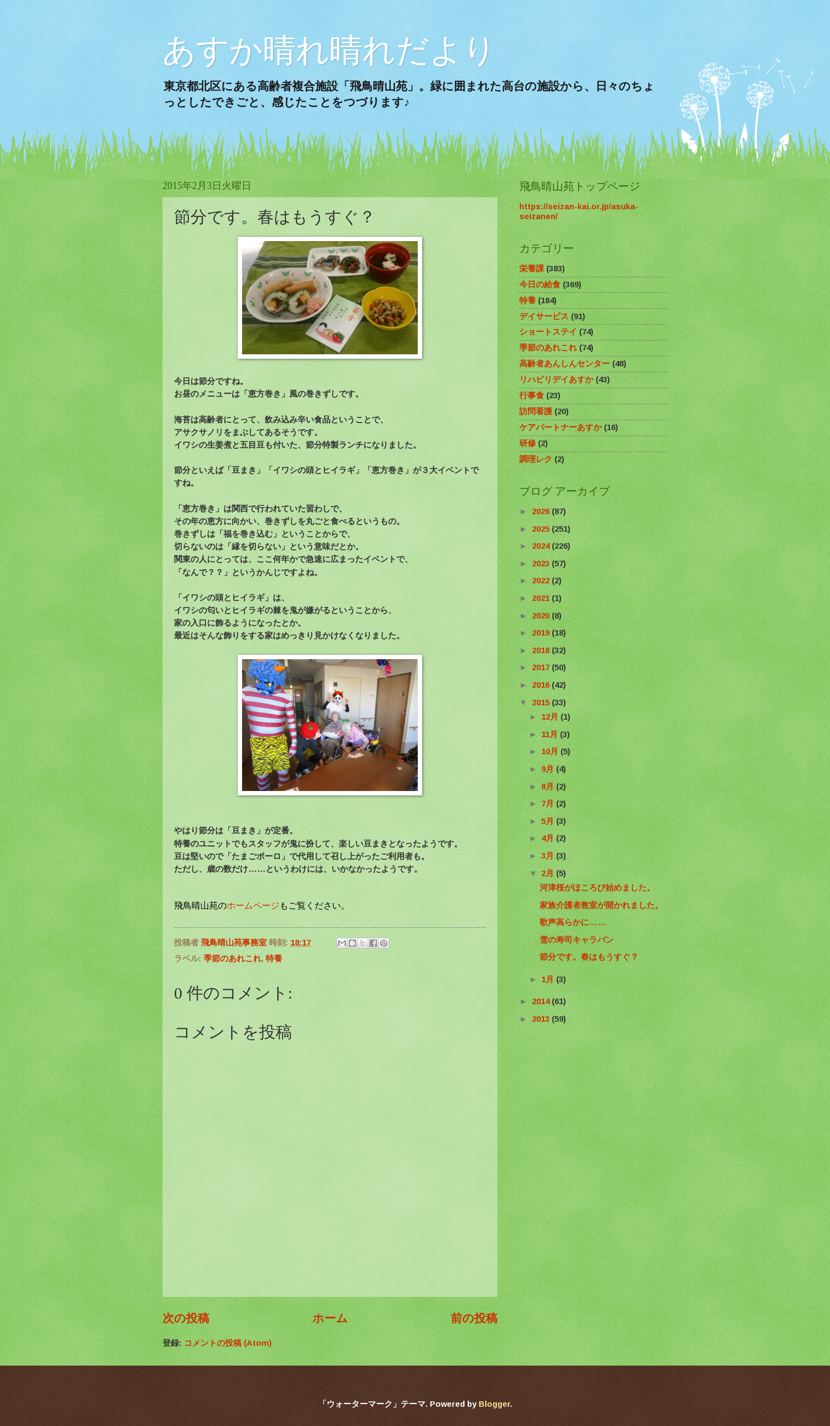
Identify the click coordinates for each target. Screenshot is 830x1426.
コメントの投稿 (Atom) (228, 1343)
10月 (550, 751)
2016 (542, 685)
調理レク (535, 459)
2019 (542, 632)
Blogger (494, 1404)
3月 (548, 855)
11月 (550, 734)
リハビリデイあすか (556, 379)
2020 (542, 615)
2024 (542, 546)
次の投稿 (185, 1318)
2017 (542, 667)
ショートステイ (548, 331)
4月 (548, 838)
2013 (542, 1019)
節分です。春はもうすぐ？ (589, 956)
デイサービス (544, 316)
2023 (542, 563)
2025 (542, 529)
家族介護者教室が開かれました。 (601, 905)
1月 (548, 979)
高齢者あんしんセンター (564, 363)
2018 (542, 650)
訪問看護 (535, 411)
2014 (542, 1001)
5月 (548, 821)
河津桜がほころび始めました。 (597, 887)
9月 (548, 769)
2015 (542, 702)
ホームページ (253, 905)
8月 (548, 786)
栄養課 (531, 268)
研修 (527, 443)
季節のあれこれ (232, 958)
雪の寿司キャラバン (577, 939)
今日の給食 (539, 284)
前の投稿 (474, 1318)
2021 (542, 598)
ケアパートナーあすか (560, 427)
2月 (548, 873)
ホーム (330, 1318)
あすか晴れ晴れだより (329, 50)
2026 (542, 511)
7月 (548, 803)
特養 (274, 958)
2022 (542, 580)
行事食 (531, 395)
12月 (550, 716)
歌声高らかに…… (573, 922)
